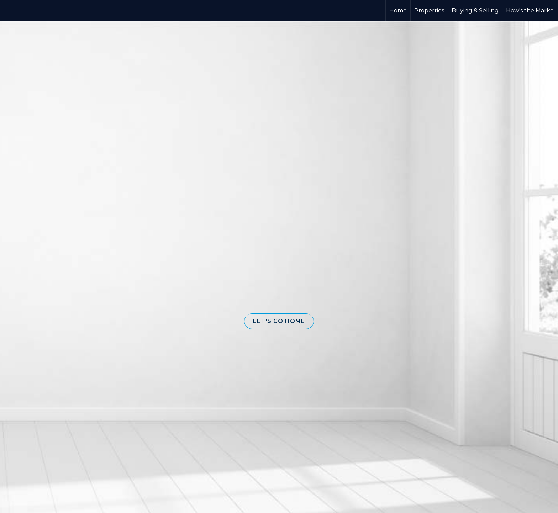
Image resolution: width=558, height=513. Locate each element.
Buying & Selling (475, 10)
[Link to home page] (279, 10)
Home (398, 10)
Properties (429, 10)
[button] (279, 321)
